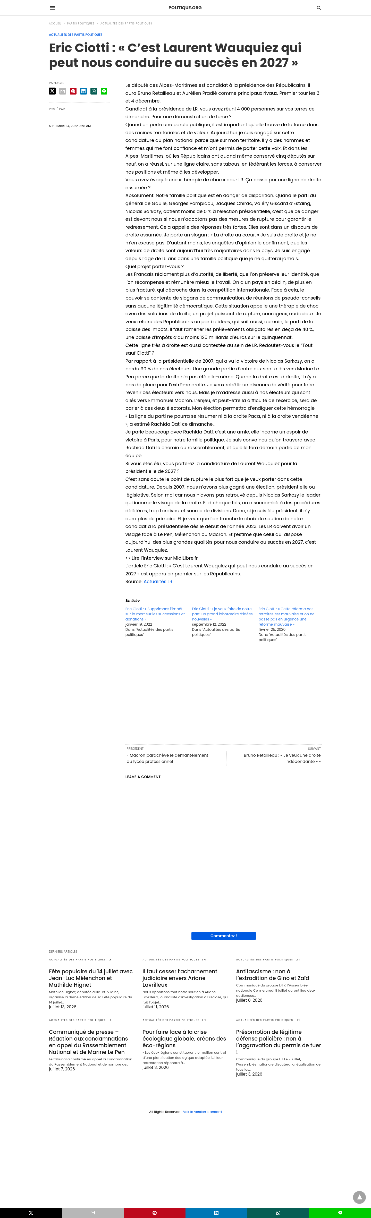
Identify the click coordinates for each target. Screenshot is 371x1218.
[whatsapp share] (93, 91)
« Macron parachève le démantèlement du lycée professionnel (167, 758)
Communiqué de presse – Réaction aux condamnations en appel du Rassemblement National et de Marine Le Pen (91, 1040)
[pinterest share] (73, 91)
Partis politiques (81, 23)
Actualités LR (158, 581)
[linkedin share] (83, 91)
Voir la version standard (202, 1104)
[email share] (62, 91)
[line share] (104, 91)
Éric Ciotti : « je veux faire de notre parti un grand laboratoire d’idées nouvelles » (222, 614)
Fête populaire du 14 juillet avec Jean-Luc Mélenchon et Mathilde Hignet (91, 978)
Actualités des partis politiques (126, 23)
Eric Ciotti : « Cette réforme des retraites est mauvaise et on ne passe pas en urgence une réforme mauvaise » (287, 616)
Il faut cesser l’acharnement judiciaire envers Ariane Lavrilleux (178, 978)
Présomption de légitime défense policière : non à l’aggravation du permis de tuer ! (279, 1037)
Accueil (55, 23)
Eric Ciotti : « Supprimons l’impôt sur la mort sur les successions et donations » (155, 614)
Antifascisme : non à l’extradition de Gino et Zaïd (278, 974)
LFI (110, 959)
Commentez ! (223, 936)
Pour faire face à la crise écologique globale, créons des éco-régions (182, 1037)
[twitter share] (52, 91)
